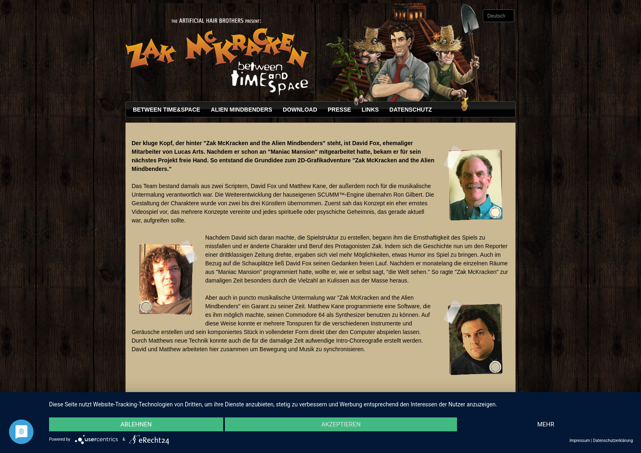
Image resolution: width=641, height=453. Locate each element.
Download (300, 109)
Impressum (579, 440)
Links (370, 109)
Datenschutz (411, 109)
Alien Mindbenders (241, 109)
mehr (545, 424)
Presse (339, 109)
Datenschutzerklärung (613, 440)
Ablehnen (136, 424)
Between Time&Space (166, 109)
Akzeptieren (341, 424)
